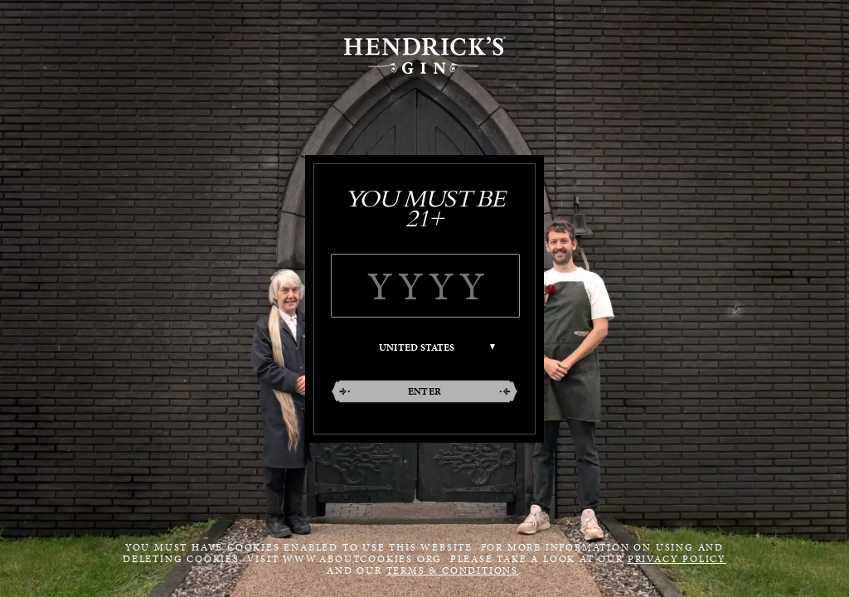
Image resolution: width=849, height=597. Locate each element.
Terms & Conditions (452, 570)
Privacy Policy (677, 558)
